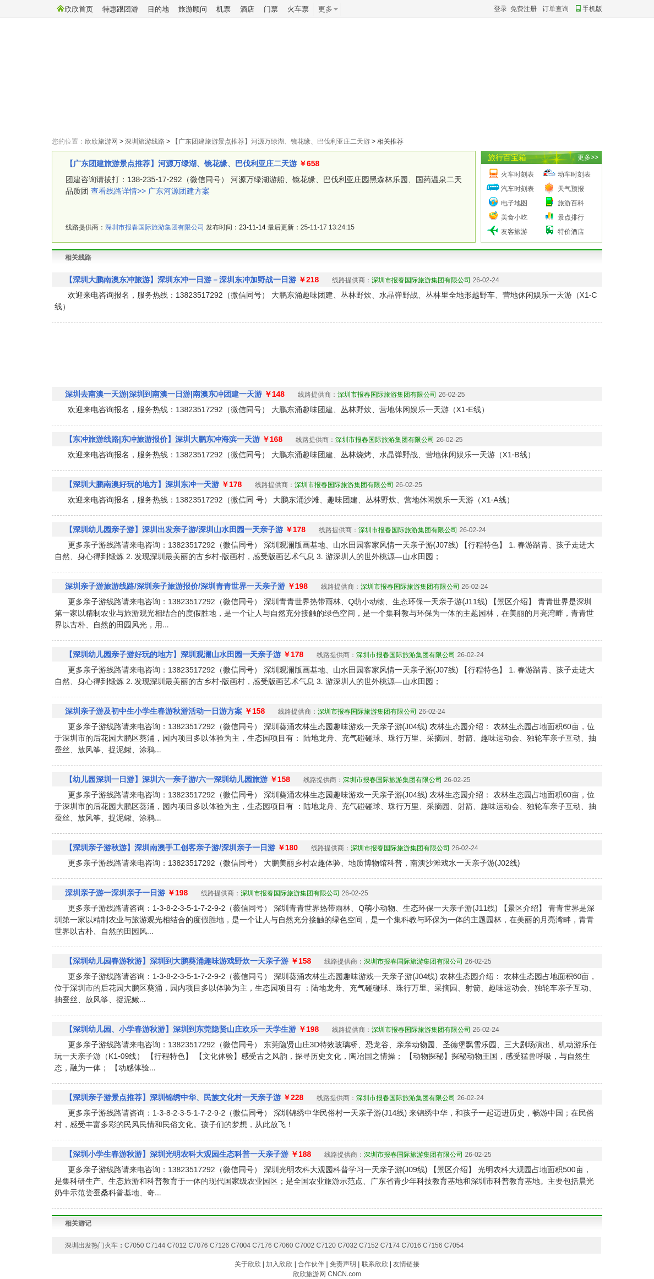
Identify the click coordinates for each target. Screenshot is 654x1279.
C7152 (368, 1245)
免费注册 (523, 9)
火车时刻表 (517, 174)
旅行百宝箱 (507, 157)
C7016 (411, 1245)
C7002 (304, 1245)
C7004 (240, 1245)
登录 (500, 9)
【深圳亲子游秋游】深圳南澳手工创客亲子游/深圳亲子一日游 (170, 847)
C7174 (390, 1245)
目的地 (158, 9)
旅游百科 (571, 203)
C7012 (176, 1245)
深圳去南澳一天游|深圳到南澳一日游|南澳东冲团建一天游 (163, 394)
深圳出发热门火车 (91, 1245)
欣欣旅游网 (101, 141)
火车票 (298, 9)
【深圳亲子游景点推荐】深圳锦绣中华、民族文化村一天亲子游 (173, 1097)
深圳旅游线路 (145, 141)
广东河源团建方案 (179, 191)
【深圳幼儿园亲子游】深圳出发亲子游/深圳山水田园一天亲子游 (174, 529)
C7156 (432, 1245)
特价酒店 (571, 232)
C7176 (261, 1245)
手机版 (589, 9)
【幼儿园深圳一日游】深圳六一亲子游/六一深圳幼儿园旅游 (166, 779)
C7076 (198, 1245)
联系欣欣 (375, 1264)
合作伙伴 (311, 1264)
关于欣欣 (248, 1264)
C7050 (134, 1245)
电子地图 (514, 203)
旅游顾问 (192, 9)
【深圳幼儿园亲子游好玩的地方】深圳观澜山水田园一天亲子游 (173, 654)
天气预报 (571, 189)
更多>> (587, 157)
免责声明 (343, 1264)
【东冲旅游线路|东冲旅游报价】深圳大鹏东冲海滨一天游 (162, 439)
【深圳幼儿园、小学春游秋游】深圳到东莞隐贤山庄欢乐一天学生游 (180, 1029)
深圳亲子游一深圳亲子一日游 (115, 892)
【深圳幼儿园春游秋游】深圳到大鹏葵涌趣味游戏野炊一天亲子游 (176, 960)
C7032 (347, 1245)
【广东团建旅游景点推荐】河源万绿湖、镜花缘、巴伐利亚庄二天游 (271, 141)
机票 (223, 9)
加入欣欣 (279, 1264)
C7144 (155, 1245)
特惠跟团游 (120, 9)
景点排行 (571, 217)
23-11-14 (252, 227)
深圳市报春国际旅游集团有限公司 (154, 227)
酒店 (247, 9)
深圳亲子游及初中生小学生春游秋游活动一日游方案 (153, 711)
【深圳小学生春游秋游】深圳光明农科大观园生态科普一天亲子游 (176, 1154)
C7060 (283, 1245)
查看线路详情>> (118, 191)
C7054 (454, 1245)
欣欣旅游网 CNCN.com (327, 1274)
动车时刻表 (574, 174)
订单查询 (555, 9)
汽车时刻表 (517, 189)
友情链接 (406, 1264)
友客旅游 (514, 232)
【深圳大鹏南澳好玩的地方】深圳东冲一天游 (142, 484)
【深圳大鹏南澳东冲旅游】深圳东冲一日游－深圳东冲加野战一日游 (180, 279)
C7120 (325, 1245)
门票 (271, 9)
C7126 (219, 1245)
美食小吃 (514, 217)
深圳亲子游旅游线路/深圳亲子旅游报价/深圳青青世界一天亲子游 (175, 586)
